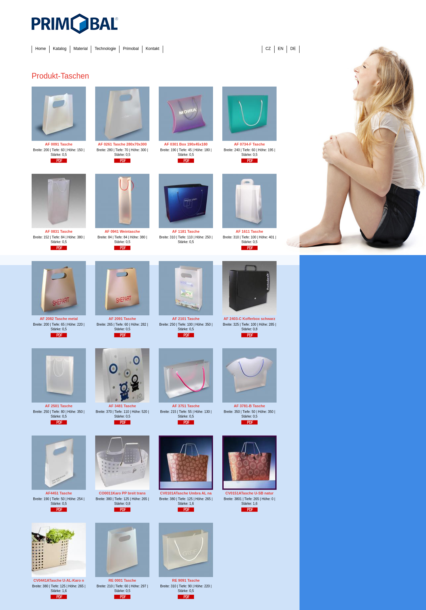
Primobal (130, 48)
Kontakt (152, 48)
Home (40, 48)
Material (81, 48)
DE (293, 48)
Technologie (105, 48)
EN (281, 48)
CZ (268, 48)
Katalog (60, 48)
